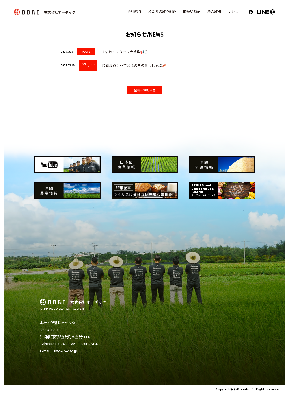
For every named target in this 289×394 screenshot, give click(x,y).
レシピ (234, 13)
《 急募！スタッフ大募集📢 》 (125, 51)
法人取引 (215, 13)
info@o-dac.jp (65, 351)
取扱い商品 (192, 13)
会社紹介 (135, 13)
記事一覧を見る (144, 90)
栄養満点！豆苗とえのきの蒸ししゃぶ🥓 (134, 65)
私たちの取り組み (163, 13)
